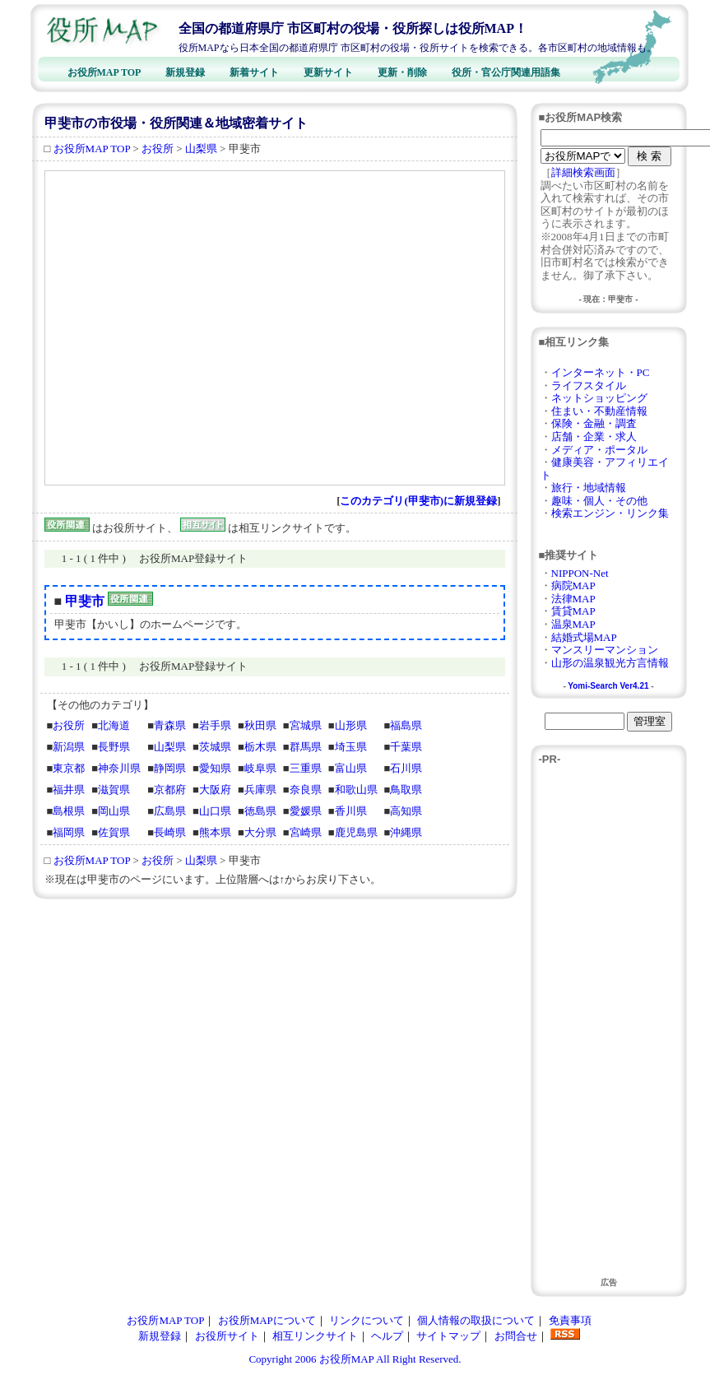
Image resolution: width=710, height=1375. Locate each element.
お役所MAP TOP (104, 72)
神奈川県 (119, 768)
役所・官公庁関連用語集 (506, 72)
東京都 (69, 768)
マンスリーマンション (604, 649)
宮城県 (306, 725)
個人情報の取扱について (476, 1320)
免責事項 (570, 1320)
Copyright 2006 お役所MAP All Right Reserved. (354, 1359)
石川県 (406, 768)
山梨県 (201, 148)
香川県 (351, 811)
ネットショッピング (599, 398)
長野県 (114, 747)
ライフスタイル (588, 385)
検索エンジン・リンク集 (610, 513)
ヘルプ (387, 1336)
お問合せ (515, 1336)
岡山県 (114, 811)
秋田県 (260, 725)
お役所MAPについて (267, 1320)
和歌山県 (356, 789)
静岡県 (170, 768)
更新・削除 (402, 72)
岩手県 (215, 725)
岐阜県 (260, 768)
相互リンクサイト (315, 1336)
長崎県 (170, 832)
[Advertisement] (176, 328)
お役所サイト (227, 1336)
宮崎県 (306, 832)
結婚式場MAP (584, 637)
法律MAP (573, 598)
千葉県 (406, 747)
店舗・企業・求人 (594, 436)
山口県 (215, 811)
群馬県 (306, 747)
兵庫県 (260, 789)
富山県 (351, 768)
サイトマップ (448, 1336)
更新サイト (328, 72)
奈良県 (306, 789)
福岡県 (69, 832)
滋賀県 (114, 789)
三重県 (306, 768)
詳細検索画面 (583, 172)
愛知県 (215, 768)
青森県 (170, 725)
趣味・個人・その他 (599, 501)
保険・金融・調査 (594, 423)
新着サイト (254, 72)
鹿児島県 (356, 832)
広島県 (170, 811)
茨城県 (215, 747)
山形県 (351, 725)
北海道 (114, 725)
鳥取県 (406, 789)
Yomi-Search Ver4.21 (608, 685)
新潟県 (69, 747)
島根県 (69, 811)
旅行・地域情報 (588, 487)
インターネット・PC (600, 372)
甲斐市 (84, 601)
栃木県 (260, 747)
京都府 (170, 789)
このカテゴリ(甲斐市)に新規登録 (418, 501)
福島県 (406, 725)
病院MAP (573, 585)
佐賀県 (114, 832)
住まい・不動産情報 (599, 411)
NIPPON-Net (580, 573)
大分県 (260, 832)
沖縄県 (406, 832)
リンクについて (366, 1320)
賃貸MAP (573, 611)
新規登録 (185, 72)
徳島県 (260, 811)
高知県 (406, 811)
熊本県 (215, 832)
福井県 (69, 789)
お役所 (158, 148)
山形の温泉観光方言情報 (610, 663)
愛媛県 (306, 811)
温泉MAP (573, 624)
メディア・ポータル (599, 450)
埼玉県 (351, 747)
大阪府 (215, 789)
